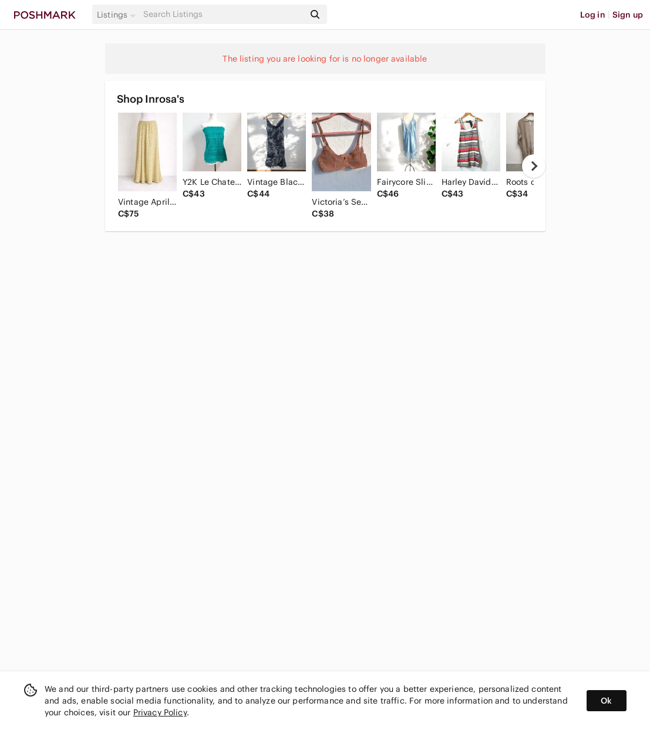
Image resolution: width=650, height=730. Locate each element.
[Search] (222, 14)
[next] (533, 166)
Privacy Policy (160, 712)
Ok (606, 700)
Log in (592, 14)
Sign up (627, 14)
